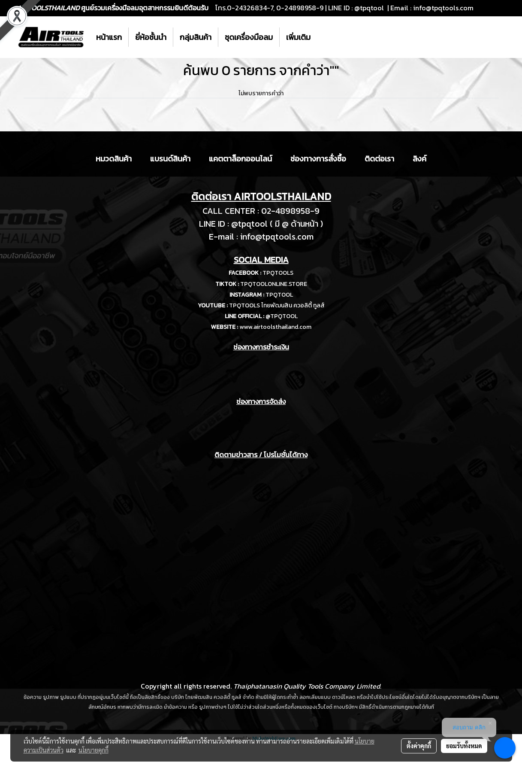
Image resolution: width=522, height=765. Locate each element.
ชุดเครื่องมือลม (249, 37)
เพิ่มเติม (298, 37)
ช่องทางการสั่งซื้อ (318, 158)
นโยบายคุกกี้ (93, 750)
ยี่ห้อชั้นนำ (150, 37)
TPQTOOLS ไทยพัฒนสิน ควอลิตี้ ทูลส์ (277, 305)
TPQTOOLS (278, 272)
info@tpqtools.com (443, 8)
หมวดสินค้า (114, 158)
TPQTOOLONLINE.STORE (273, 283)
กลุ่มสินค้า (195, 37)
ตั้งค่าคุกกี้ (419, 746)
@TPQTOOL (282, 316)
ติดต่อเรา (379, 158)
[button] (324, 37)
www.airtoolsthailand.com (275, 326)
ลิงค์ (419, 158)
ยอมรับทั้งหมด (464, 746)
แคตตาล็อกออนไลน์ (240, 158)
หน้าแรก (109, 37)
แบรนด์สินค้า (170, 158)
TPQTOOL (279, 294)
